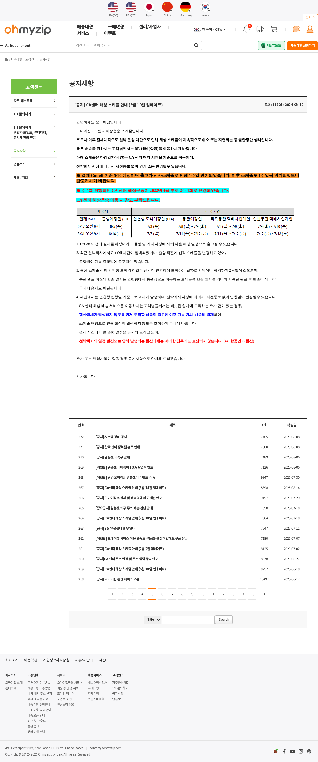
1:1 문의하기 (22, 113)
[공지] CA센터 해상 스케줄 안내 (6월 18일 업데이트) (131, 568)
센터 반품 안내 (36, 732)
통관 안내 (33, 726)
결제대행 (93, 694)
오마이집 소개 (13, 683)
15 (252, 593)
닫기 (310, 17)
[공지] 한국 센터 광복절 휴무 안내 (118, 446)
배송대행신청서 (97, 683)
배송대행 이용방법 (39, 688)
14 (242, 593)
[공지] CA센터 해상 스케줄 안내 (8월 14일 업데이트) (131, 487)
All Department (18, 45)
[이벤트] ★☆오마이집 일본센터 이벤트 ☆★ (125, 477)
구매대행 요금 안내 (39, 710)
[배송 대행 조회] (260, 29)
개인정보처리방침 (56, 660)
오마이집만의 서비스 (70, 683)
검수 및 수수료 (36, 721)
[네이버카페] (276, 751)
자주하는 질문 (120, 683)
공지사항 (19, 150)
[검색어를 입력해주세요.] (196, 45)
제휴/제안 (82, 660)
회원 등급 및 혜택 (67, 688)
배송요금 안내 (36, 715)
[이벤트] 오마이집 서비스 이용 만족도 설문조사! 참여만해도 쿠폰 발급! (142, 538)
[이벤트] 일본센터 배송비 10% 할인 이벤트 (124, 467)
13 (232, 593)
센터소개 (10, 688)
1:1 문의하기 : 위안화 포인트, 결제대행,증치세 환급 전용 (30, 132)
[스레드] (309, 751)
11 (212, 593)
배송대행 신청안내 (39, 704)
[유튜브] (292, 751)
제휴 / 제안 (21, 177)
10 (202, 593)
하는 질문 (23, 100)
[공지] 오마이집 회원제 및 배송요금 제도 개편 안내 (129, 497)
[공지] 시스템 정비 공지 (111, 436)
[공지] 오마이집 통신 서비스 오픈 (118, 579)
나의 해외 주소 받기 (40, 694)
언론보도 (19, 164)
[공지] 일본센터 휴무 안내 (113, 456)
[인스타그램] (300, 751)
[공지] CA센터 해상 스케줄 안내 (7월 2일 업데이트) (130, 548)
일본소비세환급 (97, 699)
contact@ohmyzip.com (106, 748)
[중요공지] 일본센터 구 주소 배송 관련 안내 (124, 507)
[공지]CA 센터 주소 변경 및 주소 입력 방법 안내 (127, 558)
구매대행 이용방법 (39, 683)
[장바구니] (274, 29)
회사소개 (11, 660)
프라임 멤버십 (65, 694)
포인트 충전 (64, 699)
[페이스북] (284, 751)
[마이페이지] (310, 29)
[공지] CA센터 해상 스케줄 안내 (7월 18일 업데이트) (131, 518)
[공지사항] (247, 29)
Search (224, 619)
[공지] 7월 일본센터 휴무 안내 (115, 528)
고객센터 (102, 660)
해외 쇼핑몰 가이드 (39, 699)
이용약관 (30, 660)
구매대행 (93, 688)
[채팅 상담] (296, 29)
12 (222, 593)
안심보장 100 (65, 704)
